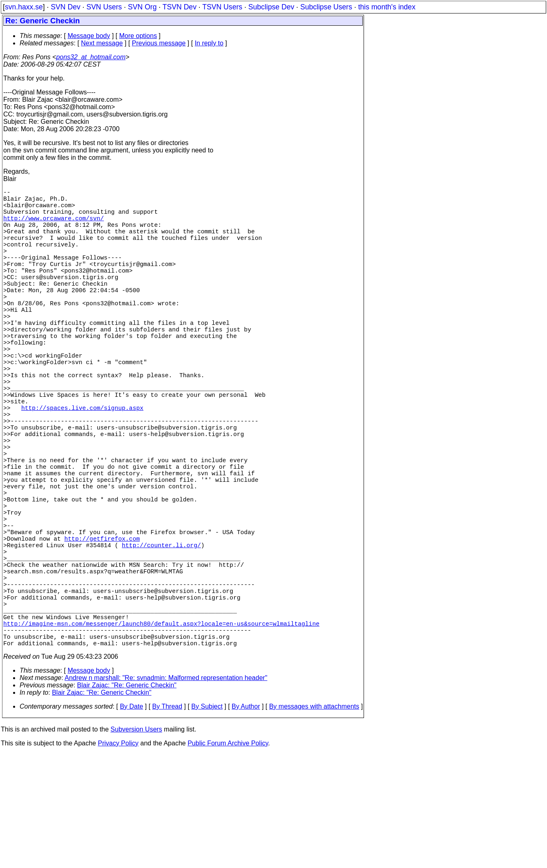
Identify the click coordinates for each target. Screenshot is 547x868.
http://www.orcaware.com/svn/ (53, 226)
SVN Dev (65, 7)
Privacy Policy (118, 857)
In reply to (209, 43)
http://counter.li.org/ (161, 635)
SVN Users (104, 7)
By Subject (206, 820)
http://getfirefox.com (102, 626)
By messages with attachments (314, 820)
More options (138, 35)
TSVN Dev (179, 7)
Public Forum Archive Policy (228, 857)
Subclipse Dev (271, 7)
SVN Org (142, 7)
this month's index (386, 7)
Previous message (159, 43)
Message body (88, 35)
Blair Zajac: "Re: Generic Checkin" (126, 799)
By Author (246, 820)
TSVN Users (222, 7)
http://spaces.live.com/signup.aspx (82, 463)
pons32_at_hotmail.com (90, 57)
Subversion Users (136, 843)
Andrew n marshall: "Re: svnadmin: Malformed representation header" (166, 792)
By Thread (167, 820)
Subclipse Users (326, 7)
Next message (102, 43)
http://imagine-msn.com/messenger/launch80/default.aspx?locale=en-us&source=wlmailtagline (161, 733)
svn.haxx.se (24, 7)
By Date (131, 820)
